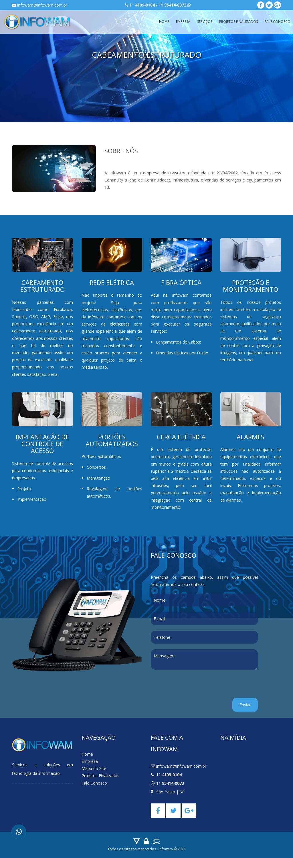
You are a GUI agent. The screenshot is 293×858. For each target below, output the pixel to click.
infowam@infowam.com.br (39, 5)
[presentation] (194, 686)
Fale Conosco (94, 783)
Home (164, 21)
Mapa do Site (94, 768)
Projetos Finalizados (238, 21)
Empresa (183, 21)
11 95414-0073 (170, 783)
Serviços (204, 21)
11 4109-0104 (169, 774)
